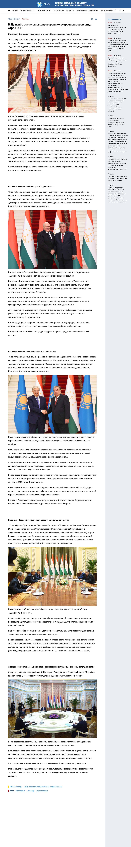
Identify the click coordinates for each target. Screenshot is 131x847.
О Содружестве (58, 10)
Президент (20, 791)
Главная (15, 10)
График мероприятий (108, 10)
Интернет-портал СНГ (27, 10)
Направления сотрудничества (87, 10)
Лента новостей (114, 19)
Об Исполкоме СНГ (44, 10)
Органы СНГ (70, 10)
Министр (30, 791)
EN (123, 10)
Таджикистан (42, 791)
